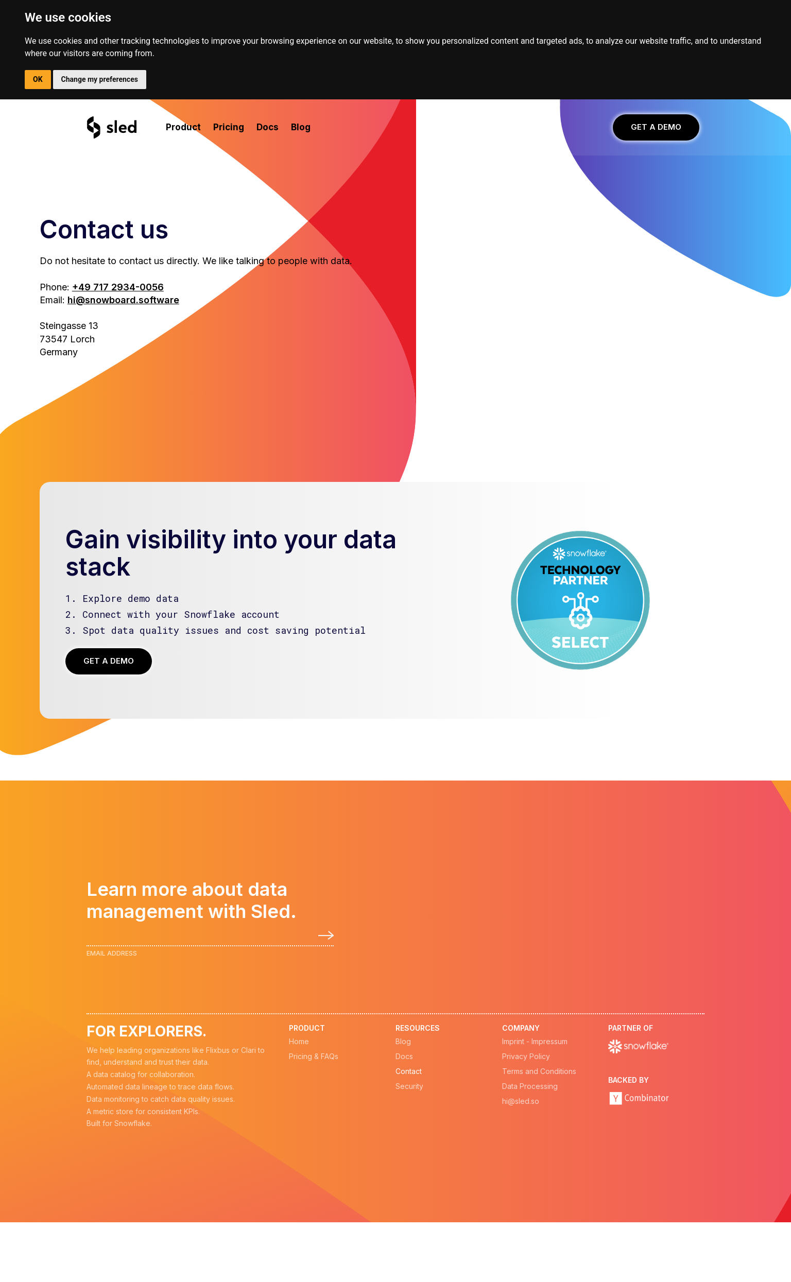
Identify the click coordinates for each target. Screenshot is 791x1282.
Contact (409, 1071)
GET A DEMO (656, 127)
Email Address (112, 953)
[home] (112, 128)
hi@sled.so (520, 1101)
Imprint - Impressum (535, 1041)
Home (299, 1041)
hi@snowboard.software (123, 299)
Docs (404, 1056)
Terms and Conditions (539, 1071)
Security (409, 1086)
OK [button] (38, 79)
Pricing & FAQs (313, 1056)
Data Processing (530, 1086)
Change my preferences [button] (99, 79)
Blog (403, 1041)
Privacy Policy (526, 1056)
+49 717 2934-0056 (118, 287)
